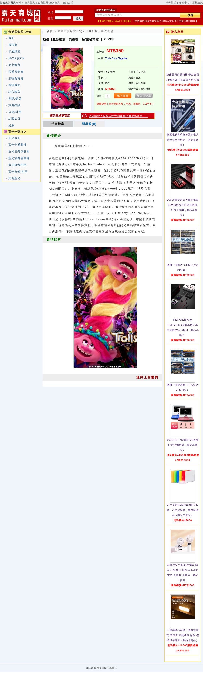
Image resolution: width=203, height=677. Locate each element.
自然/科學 (15, 112)
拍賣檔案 (57, 124)
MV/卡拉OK (16, 58)
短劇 (11, 125)
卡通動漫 (14, 51)
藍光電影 (14, 138)
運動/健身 (15, 98)
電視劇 (12, 44)
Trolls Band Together (116, 58)
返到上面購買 (147, 377)
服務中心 (184, 2)
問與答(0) (89, 124)
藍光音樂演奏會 (19, 151)
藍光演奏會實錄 (19, 158)
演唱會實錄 (16, 78)
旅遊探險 (14, 105)
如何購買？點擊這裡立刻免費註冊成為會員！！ (118, 116)
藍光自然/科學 (18, 171)
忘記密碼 (68, 2)
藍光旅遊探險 (17, 164)
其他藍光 (14, 178)
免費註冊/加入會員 (49, 2)
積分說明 (171, 2)
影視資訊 (197, 2)
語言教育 (14, 91)
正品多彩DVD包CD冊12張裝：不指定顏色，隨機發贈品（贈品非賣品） (183, 510)
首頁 (50, 31)
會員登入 (30, 2)
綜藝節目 (14, 118)
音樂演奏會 (16, 71)
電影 (11, 38)
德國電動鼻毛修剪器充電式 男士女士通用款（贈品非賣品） (183, 139)
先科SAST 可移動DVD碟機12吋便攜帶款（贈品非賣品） (183, 445)
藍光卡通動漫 (17, 144)
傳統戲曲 (14, 85)
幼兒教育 (14, 65)
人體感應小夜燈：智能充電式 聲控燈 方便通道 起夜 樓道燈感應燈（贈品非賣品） (182, 635)
